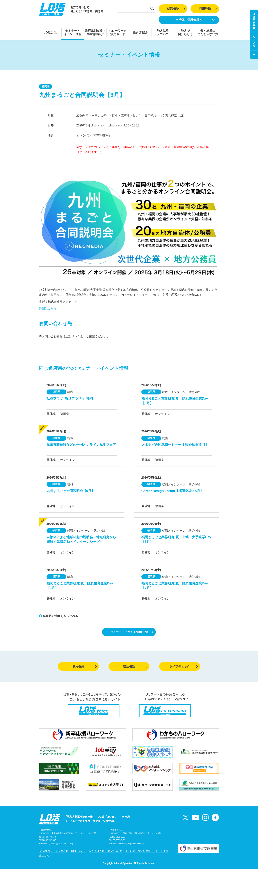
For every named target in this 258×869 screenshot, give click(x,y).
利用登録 (208, 8)
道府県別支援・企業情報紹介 (95, 32)
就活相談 (176, 8)
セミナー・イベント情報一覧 (132, 632)
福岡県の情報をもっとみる (58, 616)
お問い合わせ (78, 851)
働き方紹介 (140, 32)
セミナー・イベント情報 (72, 32)
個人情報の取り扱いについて (105, 851)
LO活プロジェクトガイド (53, 851)
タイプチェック (183, 666)
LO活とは (50, 32)
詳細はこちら (48, 308)
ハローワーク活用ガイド (118, 32)
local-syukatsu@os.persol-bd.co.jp (58, 843)
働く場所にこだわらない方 (207, 32)
